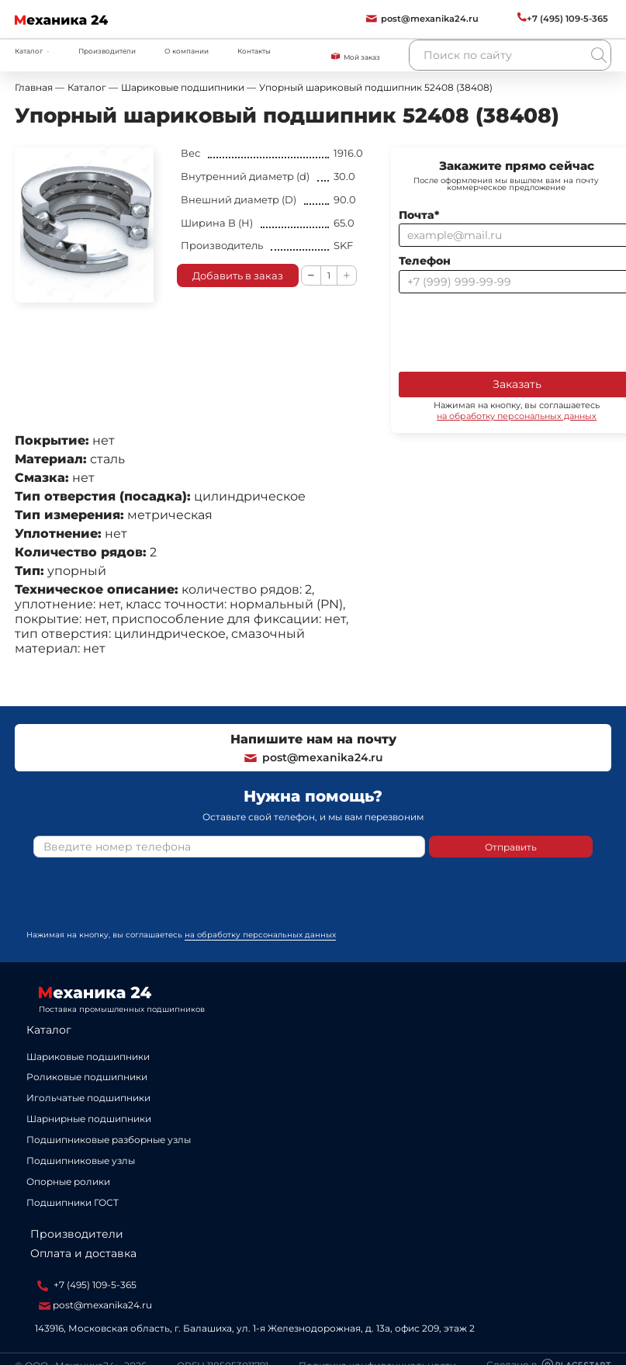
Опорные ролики (68, 1181)
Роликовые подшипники (86, 1077)
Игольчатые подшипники (88, 1097)
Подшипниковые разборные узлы (108, 1139)
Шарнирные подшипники (88, 1118)
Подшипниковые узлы (80, 1160)
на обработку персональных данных (260, 935)
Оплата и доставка (83, 1253)
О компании (186, 51)
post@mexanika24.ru (313, 757)
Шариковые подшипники (88, 1056)
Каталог (48, 1030)
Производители (107, 51)
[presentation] (151, 899)
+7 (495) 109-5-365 (87, 1285)
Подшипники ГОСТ (72, 1202)
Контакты (254, 51)
